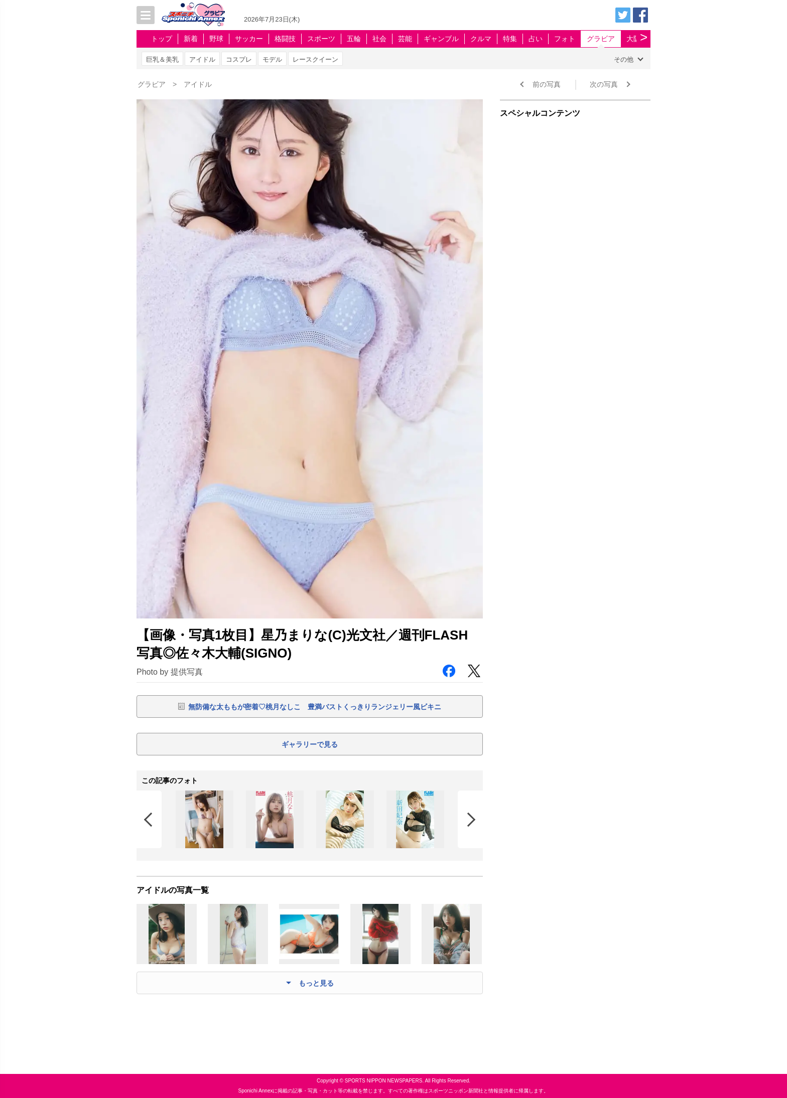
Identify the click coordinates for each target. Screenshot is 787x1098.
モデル (272, 59)
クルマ (480, 39)
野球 (216, 39)
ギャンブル (441, 39)
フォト (564, 39)
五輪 (354, 39)
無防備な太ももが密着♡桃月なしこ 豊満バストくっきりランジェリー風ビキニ (314, 707)
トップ (161, 39)
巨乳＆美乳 (162, 59)
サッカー (249, 39)
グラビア (601, 39)
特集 (510, 39)
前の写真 (547, 84)
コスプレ (239, 59)
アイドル (202, 59)
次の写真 (604, 84)
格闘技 (285, 39)
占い (536, 39)
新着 (191, 39)
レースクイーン (315, 59)
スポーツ (321, 39)
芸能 (405, 39)
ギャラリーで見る (310, 744)
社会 (379, 39)
